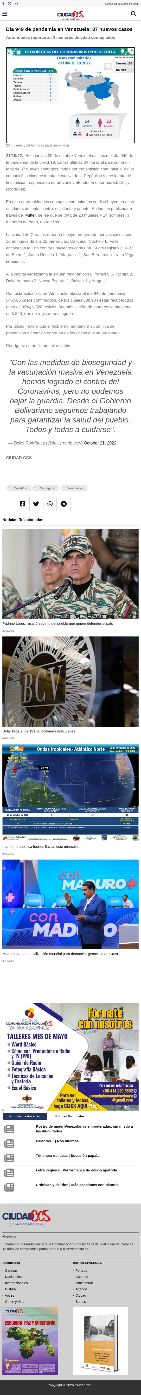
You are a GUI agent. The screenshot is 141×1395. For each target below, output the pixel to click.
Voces (9, 1295)
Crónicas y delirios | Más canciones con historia (77, 1185)
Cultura (10, 1289)
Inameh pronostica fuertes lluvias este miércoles (40, 846)
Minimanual (84, 1283)
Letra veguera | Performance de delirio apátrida (76, 1170)
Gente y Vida (15, 1302)
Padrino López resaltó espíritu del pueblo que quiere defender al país (57, 623)
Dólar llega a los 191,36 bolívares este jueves (38, 731)
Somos (81, 1302)
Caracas (11, 1270)
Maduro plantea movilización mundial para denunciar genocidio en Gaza (60, 954)
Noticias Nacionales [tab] (70, 1116)
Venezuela (74, 488)
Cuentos (82, 1277)
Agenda (81, 1289)
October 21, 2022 (100, 443)
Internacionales (16, 1283)
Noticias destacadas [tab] (24, 1116)
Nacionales (13, 1277)
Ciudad (81, 1295)
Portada (81, 1270)
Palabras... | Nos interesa (57, 1141)
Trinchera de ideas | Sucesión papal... (68, 1155)
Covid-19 (20, 488)
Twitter (30, 215)
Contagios (47, 488)
